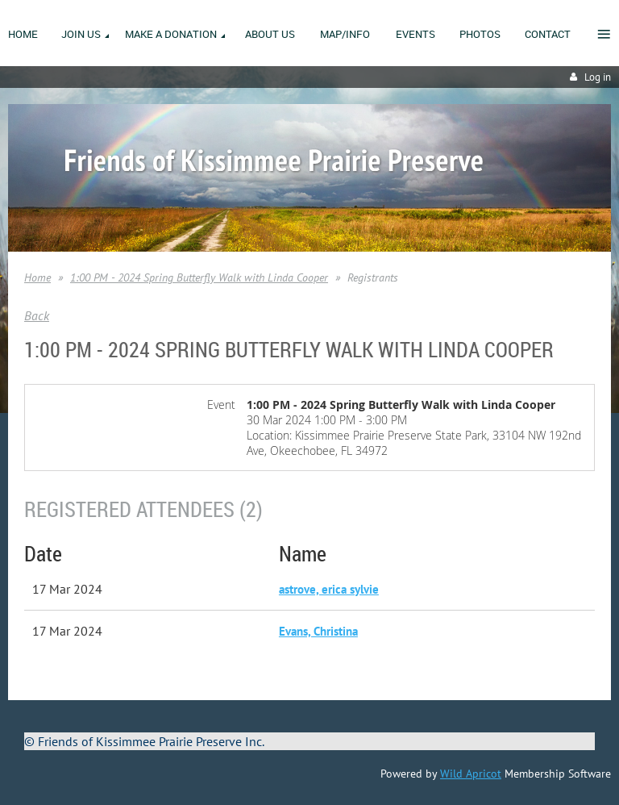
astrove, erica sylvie (329, 589)
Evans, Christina (318, 631)
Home (37, 277)
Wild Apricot (470, 773)
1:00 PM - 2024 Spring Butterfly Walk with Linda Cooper (199, 277)
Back (36, 315)
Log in (597, 77)
